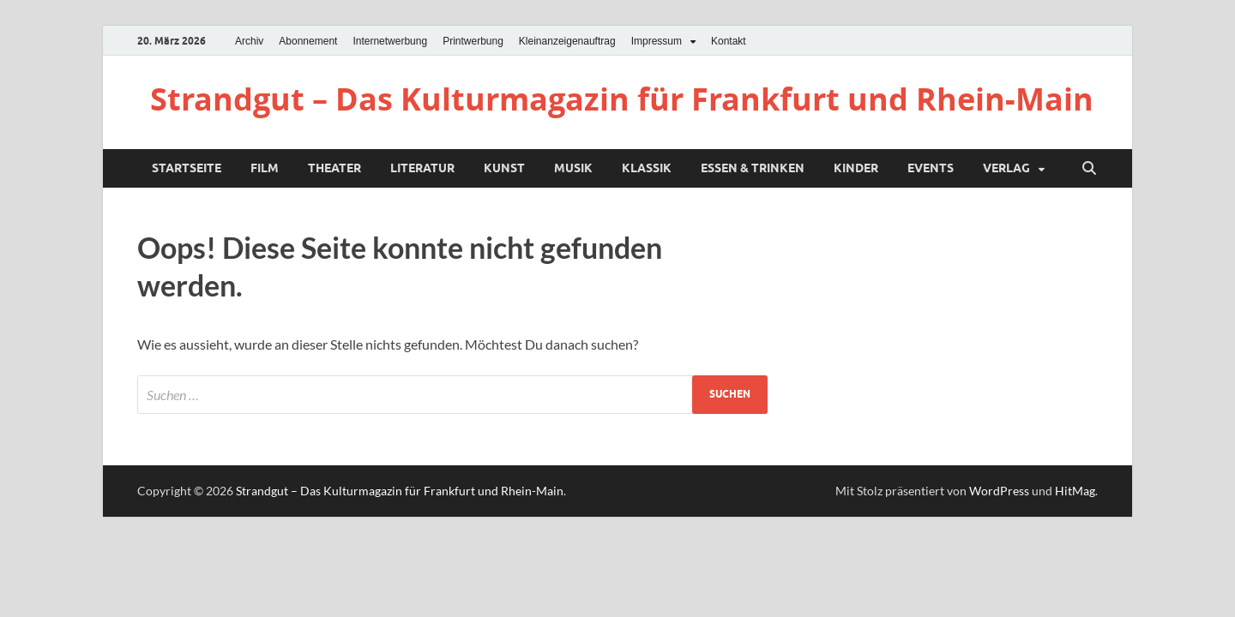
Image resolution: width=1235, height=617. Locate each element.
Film (264, 168)
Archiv (249, 41)
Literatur (422, 168)
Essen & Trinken (752, 168)
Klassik (647, 168)
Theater (334, 168)
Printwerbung (473, 41)
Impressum (656, 41)
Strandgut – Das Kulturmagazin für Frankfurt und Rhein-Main (621, 99)
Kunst (504, 168)
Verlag (1006, 168)
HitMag (1075, 490)
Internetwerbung (389, 41)
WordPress (999, 490)
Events (930, 168)
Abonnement (308, 41)
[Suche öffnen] (1089, 169)
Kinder (856, 168)
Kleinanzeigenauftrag (567, 41)
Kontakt (728, 41)
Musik (573, 168)
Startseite (186, 168)
